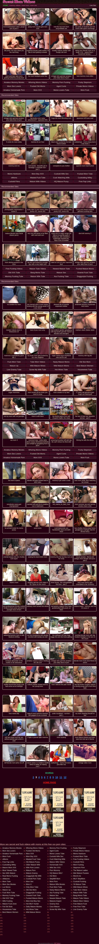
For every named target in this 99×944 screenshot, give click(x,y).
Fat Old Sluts (7, 907)
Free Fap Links (8, 862)
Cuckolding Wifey (9, 865)
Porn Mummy (55, 870)
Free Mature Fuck (80, 904)
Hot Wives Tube (32, 909)
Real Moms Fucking (10, 876)
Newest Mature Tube (58, 898)
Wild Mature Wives (80, 887)
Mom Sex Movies (9, 884)
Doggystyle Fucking (33, 893)
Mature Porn (31, 870)
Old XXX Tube (7, 898)
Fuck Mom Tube (8, 893)
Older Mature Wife (33, 865)
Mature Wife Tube (80, 893)
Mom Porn (54, 881)
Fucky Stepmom (79, 848)
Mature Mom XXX (9, 868)
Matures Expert (55, 901)
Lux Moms (6, 887)
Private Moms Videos (81, 851)
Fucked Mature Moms (34, 898)
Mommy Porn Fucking (58, 848)
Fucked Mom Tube (80, 856)
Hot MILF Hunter (32, 904)
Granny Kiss (54, 904)
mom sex (33, 5)
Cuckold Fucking (79, 881)
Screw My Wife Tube (58, 909)
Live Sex (93, 5)
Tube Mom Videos (80, 890)
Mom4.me (77, 876)
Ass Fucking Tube (56, 893)
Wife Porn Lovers (32, 868)
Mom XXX (30, 854)
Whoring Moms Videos (35, 848)
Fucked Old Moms (33, 851)
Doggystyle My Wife (33, 876)
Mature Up (6, 890)
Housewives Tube (9, 909)
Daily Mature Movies (34, 907)
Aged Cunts (54, 851)
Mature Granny (32, 873)
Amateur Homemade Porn (12, 854)
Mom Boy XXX (31, 856)
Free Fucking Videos (81, 859)
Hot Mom (53, 876)
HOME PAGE (49, 782)
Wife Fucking (7, 901)
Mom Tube (6, 881)
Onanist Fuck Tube (33, 895)
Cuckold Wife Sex (56, 856)
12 (65, 777)
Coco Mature (55, 907)
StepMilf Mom (55, 879)
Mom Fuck (6, 856)
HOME (5, 5)
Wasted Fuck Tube (33, 859)
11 (60, 777)
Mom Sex (29, 881)
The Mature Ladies (80, 870)
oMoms (5, 859)
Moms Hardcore (79, 854)
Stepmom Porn (79, 868)
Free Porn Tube (79, 907)
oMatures (6, 879)
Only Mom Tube (32, 887)
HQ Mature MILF (56, 873)
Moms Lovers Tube (57, 854)
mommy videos (14, 5)
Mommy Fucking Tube (11, 895)
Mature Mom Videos (81, 901)
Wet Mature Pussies (81, 873)
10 (56, 777)
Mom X (29, 884)
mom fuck (25, 5)
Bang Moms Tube (80, 895)
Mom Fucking (78, 865)
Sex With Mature (8, 873)
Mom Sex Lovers (8, 851)
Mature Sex (54, 895)
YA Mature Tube (79, 884)
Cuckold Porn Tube (33, 879)
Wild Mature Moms (33, 912)
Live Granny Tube (80, 909)
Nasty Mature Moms (57, 890)
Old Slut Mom (31, 890)
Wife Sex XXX (55, 868)
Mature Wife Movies (57, 884)
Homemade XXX (56, 865)
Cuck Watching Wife (57, 859)
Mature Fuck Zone (9, 904)
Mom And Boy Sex (33, 901)
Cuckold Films (78, 862)
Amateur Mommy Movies (12, 848)
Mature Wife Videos (57, 862)
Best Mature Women (10, 912)
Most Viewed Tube (9, 870)
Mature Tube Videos (81, 898)
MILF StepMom (79, 879)
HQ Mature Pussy (33, 862)
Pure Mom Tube (56, 887)
